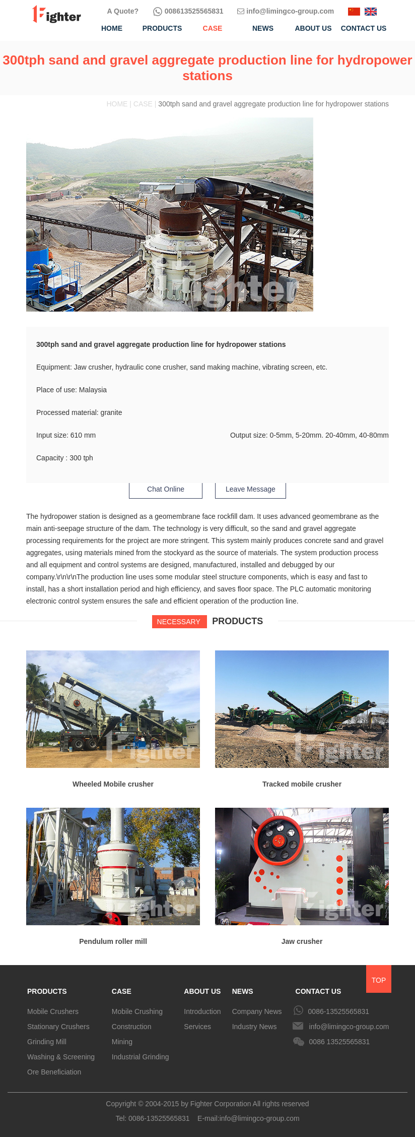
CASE (121, 991)
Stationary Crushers (58, 1027)
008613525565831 (188, 11)
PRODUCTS (47, 991)
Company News (257, 1011)
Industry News (254, 1027)
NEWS (242, 991)
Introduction (202, 1011)
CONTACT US (318, 991)
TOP (379, 980)
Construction (132, 1027)
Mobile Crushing (137, 1011)
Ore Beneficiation (54, 1072)
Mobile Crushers (53, 1011)
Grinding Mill (46, 1042)
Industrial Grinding (140, 1057)
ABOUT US (202, 991)
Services (197, 1027)
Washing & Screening (61, 1057)
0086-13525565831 (338, 1011)
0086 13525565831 (339, 1042)
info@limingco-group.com (285, 11)
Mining (122, 1042)
